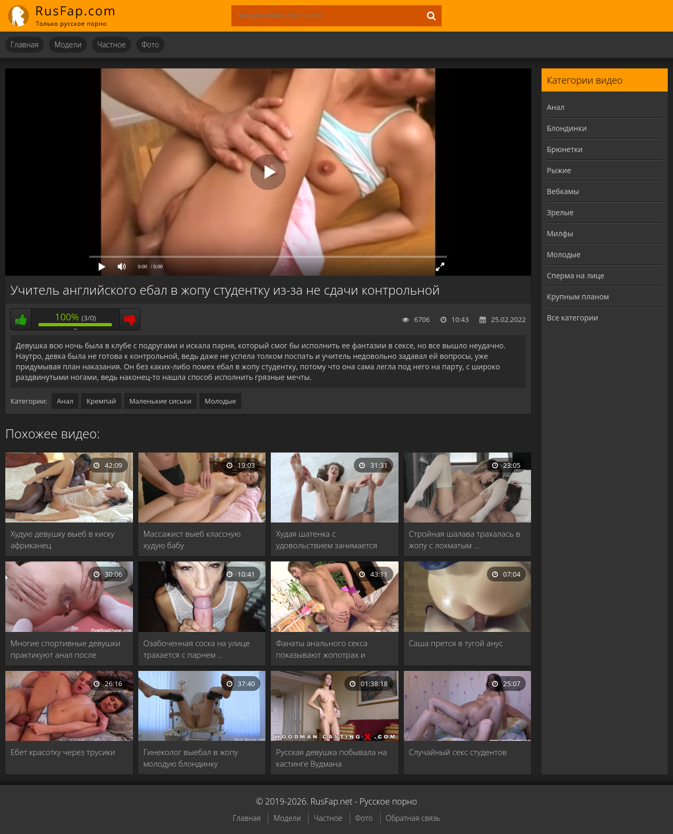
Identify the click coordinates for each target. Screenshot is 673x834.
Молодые (220, 401)
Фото (150, 44)
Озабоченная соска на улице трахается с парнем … (197, 649)
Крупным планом (578, 297)
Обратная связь (413, 818)
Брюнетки (565, 149)
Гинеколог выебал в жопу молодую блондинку (191, 758)
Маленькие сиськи (160, 401)
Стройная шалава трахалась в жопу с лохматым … (465, 539)
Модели (67, 44)
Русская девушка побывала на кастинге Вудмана (331, 758)
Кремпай (101, 401)
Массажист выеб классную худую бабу (192, 539)
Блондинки (567, 128)
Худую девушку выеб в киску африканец (62, 539)
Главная (24, 44)
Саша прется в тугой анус (456, 643)
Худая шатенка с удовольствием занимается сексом (326, 539)
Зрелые (560, 212)
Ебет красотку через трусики (63, 752)
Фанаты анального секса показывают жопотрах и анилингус (322, 649)
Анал (65, 401)
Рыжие (559, 170)
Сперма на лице (575, 275)
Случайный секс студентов (458, 752)
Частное (111, 44)
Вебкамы (563, 191)
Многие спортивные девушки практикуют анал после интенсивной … (65, 649)
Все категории (572, 318)
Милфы (560, 233)
